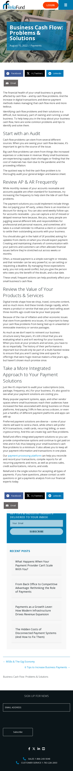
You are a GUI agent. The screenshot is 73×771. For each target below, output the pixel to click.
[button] (50, 5)
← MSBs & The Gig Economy (19, 661)
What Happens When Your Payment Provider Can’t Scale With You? (34, 565)
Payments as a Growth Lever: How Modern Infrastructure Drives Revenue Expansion (34, 610)
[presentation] (25, 720)
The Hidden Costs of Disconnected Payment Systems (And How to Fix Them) (35, 633)
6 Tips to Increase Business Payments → (47, 667)
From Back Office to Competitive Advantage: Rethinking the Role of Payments (36, 587)
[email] (36, 517)
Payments (36, 45)
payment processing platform (24, 455)
